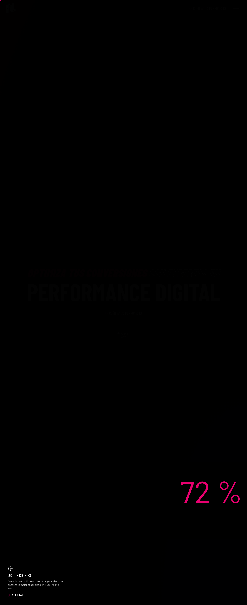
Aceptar (16, 595)
